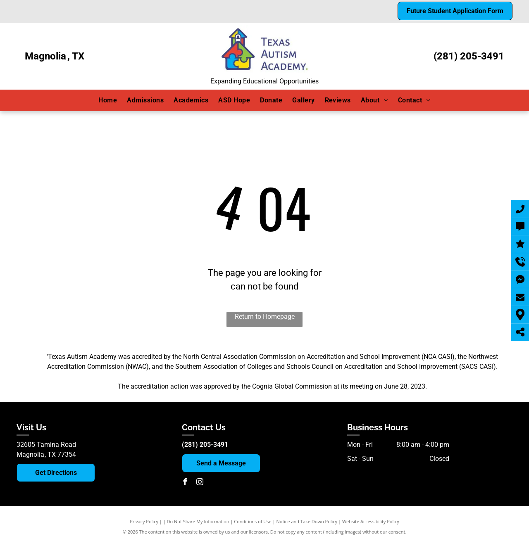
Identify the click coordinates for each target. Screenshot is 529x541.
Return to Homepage (265, 316)
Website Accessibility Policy (370, 521)
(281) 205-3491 (469, 56)
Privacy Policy (144, 521)
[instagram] (200, 483)
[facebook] (185, 483)
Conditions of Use (253, 521)
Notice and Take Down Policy (307, 521)
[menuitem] (107, 100)
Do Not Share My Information (198, 521)
